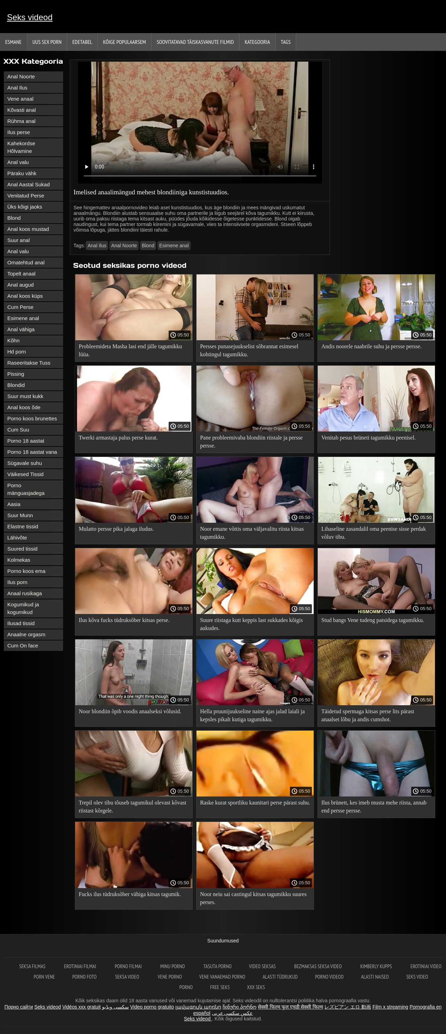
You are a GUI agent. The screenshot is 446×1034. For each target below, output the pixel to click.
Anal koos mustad (28, 229)
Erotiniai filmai (81, 966)
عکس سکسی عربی (232, 1013)
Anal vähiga (20, 329)
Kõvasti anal (21, 110)
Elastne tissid (22, 526)
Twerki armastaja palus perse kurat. (118, 438)
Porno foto (85, 976)
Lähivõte (17, 538)
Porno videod (329, 976)
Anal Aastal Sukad (28, 184)
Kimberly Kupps (376, 966)
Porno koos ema (26, 571)
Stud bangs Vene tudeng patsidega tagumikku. (372, 620)
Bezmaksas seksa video (318, 966)
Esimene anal (23, 318)
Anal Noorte (21, 76)
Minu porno (173, 966)
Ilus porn (17, 582)
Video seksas (263, 966)
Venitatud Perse (25, 196)
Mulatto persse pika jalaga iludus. (116, 529)
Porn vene (44, 976)
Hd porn (16, 352)
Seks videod (30, 17)
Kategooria (257, 41)
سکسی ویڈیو (115, 1007)
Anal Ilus (17, 88)
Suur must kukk (25, 396)
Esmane (13, 41)
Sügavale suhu (24, 463)
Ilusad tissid (20, 623)
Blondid (16, 385)
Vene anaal (20, 99)
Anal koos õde (23, 407)
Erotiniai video (425, 966)
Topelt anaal (21, 274)
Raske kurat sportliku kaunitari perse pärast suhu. (255, 803)
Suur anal (18, 240)
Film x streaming (390, 1007)
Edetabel (82, 41)
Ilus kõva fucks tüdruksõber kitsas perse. (124, 620)
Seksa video (127, 976)
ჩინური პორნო (239, 1007)
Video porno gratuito (152, 1007)
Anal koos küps (25, 296)
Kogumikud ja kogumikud (23, 608)
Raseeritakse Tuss (28, 363)
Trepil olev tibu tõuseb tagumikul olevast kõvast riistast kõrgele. (132, 807)
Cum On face (22, 645)
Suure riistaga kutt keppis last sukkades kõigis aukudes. (251, 624)
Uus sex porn (47, 41)
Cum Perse (20, 307)
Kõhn (13, 340)
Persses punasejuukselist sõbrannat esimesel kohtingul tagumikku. (249, 350)
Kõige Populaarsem (124, 41)
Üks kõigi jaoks (24, 207)
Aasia (14, 504)
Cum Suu (18, 430)
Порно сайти (19, 1007)
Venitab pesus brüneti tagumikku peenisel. (368, 438)
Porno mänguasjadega (26, 489)
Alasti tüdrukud (280, 976)
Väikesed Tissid (25, 474)
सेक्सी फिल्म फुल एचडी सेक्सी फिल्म (290, 1007)
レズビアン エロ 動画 (347, 1007)
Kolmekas (18, 560)
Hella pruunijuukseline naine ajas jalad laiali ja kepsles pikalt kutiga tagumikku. (252, 715)
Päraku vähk (21, 173)
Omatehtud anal (26, 262)
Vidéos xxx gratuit (81, 1007)
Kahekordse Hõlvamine (21, 147)
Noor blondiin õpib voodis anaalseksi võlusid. (130, 711)
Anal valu (18, 162)
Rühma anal (21, 121)
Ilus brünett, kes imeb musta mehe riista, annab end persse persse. (373, 807)
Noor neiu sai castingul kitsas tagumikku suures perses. (253, 898)
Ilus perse (18, 132)
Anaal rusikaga (24, 593)
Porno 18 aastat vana (32, 452)
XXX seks (256, 987)
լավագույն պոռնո (198, 1007)
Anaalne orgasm (26, 634)
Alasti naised (375, 976)
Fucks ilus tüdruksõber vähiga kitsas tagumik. (130, 894)
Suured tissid (22, 549)
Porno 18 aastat (25, 441)
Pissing (15, 374)
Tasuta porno (217, 966)
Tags (286, 41)
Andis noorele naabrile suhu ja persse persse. (371, 346)
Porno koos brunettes (32, 418)
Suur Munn (20, 515)
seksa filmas (33, 966)
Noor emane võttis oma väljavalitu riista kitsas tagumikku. (252, 533)
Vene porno (170, 976)
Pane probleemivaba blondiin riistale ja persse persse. (251, 442)
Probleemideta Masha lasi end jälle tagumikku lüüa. (130, 350)
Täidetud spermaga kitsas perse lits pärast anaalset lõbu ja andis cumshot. (367, 715)
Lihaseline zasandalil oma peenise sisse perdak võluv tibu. (373, 533)
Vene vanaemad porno (222, 976)
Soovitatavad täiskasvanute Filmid (195, 41)
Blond (14, 218)
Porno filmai (129, 966)
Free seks (220, 987)
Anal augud (20, 285)
